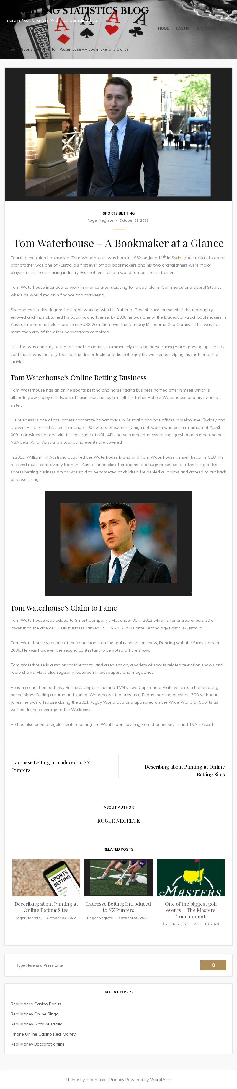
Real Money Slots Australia (37, 1024)
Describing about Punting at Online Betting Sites (185, 770)
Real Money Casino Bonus (36, 1004)
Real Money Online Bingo (35, 1014)
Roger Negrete (100, 220)
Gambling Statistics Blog (77, 11)
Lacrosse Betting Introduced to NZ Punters (51, 766)
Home (163, 28)
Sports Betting (213, 28)
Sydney (178, 257)
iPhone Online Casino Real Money (43, 1034)
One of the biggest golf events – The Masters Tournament (191, 909)
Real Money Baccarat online (38, 1044)
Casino (183, 28)
